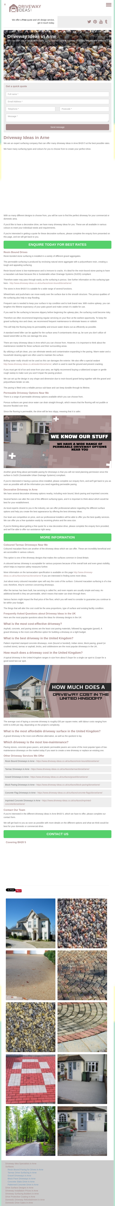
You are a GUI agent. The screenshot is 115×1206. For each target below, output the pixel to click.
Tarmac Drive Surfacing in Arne (22, 1172)
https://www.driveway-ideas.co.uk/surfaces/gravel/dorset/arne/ (59, 777)
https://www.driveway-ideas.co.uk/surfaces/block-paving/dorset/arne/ (68, 785)
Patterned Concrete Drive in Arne (23, 1184)
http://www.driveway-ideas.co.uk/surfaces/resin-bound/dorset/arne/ (40, 283)
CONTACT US (57, 834)
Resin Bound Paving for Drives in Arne (25, 1169)
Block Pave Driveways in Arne (21, 1178)
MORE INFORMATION (57, 537)
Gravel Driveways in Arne (19, 1175)
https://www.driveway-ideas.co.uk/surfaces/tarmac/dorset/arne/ (60, 769)
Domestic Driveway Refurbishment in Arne (25, 1199)
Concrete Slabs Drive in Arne (21, 1181)
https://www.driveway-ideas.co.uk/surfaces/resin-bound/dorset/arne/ (67, 761)
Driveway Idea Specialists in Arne (20, 1163)
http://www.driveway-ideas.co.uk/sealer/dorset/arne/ (28, 364)
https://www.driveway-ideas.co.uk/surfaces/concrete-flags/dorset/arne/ (69, 793)
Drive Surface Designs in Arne (19, 1187)
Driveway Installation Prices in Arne (21, 1190)
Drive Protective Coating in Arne (20, 1196)
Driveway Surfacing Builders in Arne (22, 1193)
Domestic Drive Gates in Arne (19, 1202)
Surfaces (9, 1166)
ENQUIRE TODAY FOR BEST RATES (57, 244)
